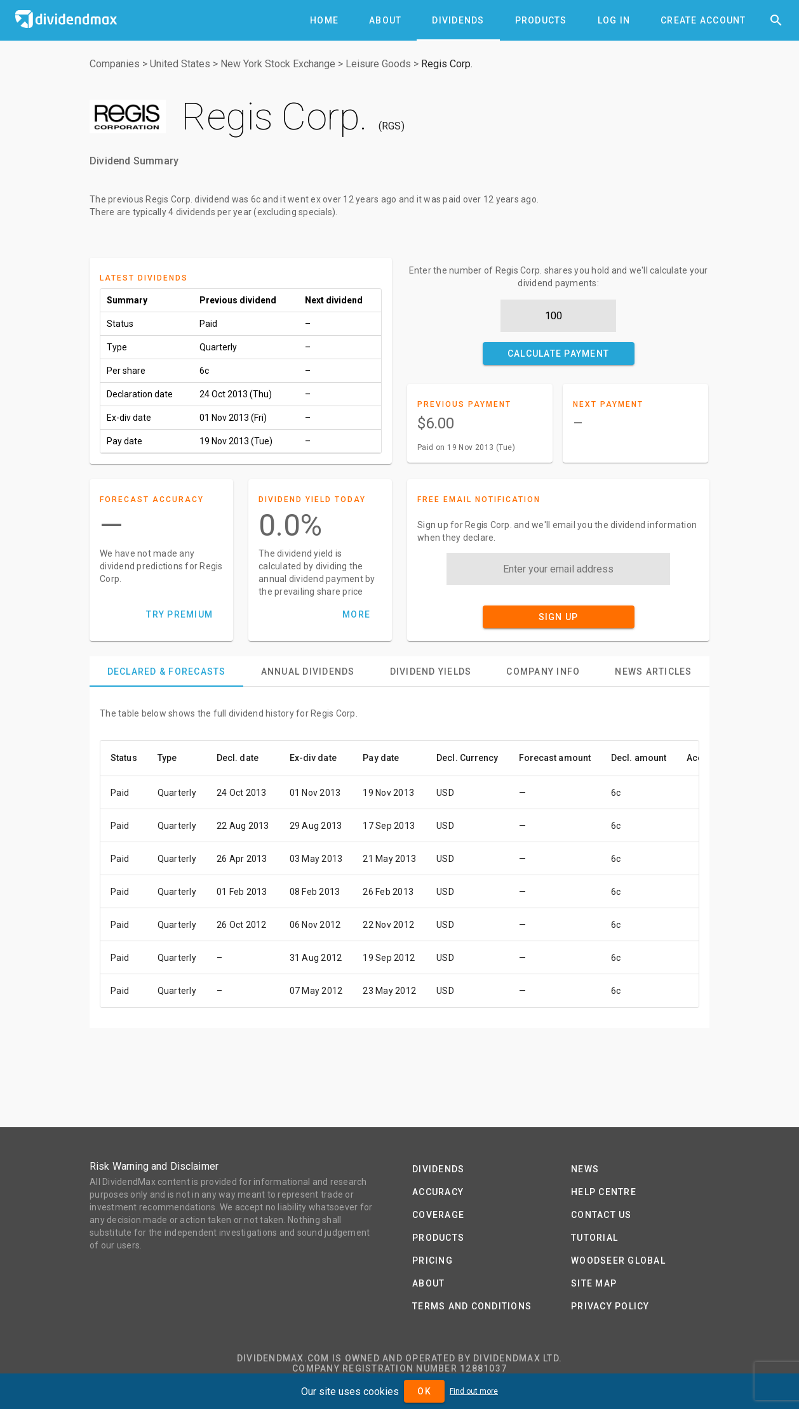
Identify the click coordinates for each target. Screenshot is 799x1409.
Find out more (474, 1391)
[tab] (324, 20)
